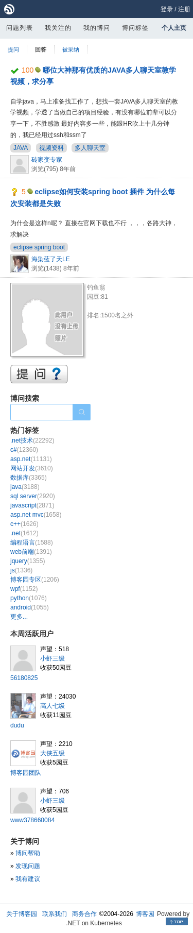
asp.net (31, 459)
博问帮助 (27, 853)
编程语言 (31, 542)
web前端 (31, 551)
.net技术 (32, 440)
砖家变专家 (46, 159)
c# (24, 449)
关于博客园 (21, 914)
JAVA (20, 147)
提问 (13, 49)
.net (24, 533)
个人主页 (174, 27)
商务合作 (84, 914)
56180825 (24, 678)
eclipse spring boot (39, 247)
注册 (184, 9)
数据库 (28, 477)
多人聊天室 (90, 147)
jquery (27, 561)
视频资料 (51, 147)
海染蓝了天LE (50, 259)
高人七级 (52, 705)
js (21, 570)
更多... (19, 616)
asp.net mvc (35, 514)
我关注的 (58, 27)
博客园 (145, 914)
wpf (24, 588)
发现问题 (27, 866)
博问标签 (135, 27)
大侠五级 (52, 753)
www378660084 (32, 820)
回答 (40, 49)
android (29, 607)
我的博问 (96, 27)
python (28, 598)
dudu (17, 725)
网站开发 (31, 468)
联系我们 (54, 914)
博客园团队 (25, 772)
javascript (32, 505)
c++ (24, 524)
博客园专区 (34, 579)
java (25, 486)
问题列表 (19, 27)
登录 (167, 9)
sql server (32, 496)
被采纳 (70, 49)
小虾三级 (52, 658)
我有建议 (27, 879)
